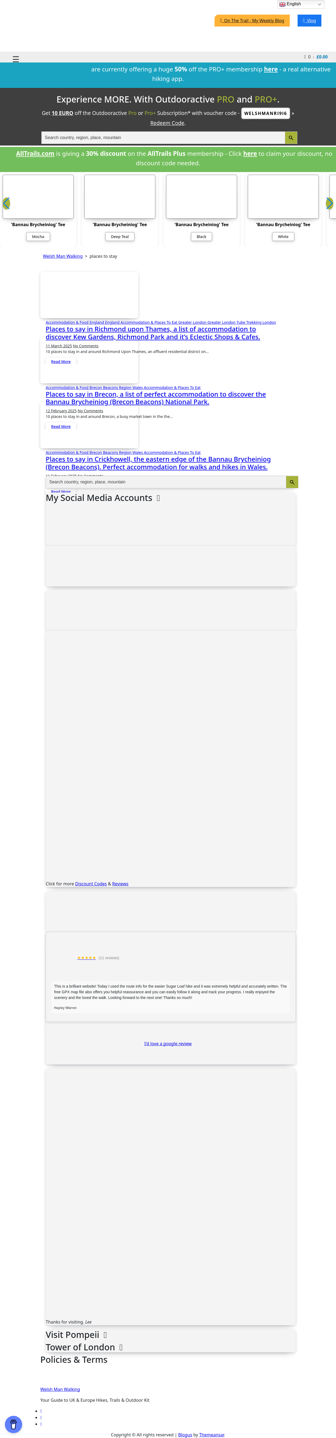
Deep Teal (120, 236)
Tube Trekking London (256, 322)
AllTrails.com (35, 153)
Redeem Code (167, 123)
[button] (329, 203)
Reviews (120, 884)
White (283, 236)
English (290, 4)
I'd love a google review (168, 1044)
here (250, 153)
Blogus (185, 1435)
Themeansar (211, 1435)
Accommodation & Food (68, 322)
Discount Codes (91, 884)
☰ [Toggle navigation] (15, 59)
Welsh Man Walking (60, 1389)
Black (201, 236)
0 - (316, 56)
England (97, 322)
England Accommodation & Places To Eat (141, 322)
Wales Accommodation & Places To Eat (166, 387)
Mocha (38, 236)
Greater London (192, 322)
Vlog (309, 21)
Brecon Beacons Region (111, 387)
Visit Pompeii (76, 1334)
